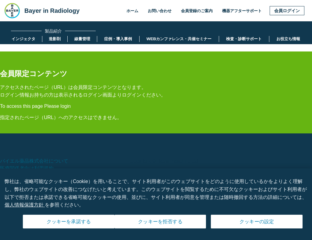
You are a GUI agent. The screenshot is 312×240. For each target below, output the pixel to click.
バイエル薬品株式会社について (34, 161)
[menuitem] (23, 39)
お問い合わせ (160, 11)
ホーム (132, 11)
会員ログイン (287, 10)
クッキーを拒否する (160, 223)
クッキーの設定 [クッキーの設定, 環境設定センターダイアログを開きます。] (256, 223)
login (65, 106)
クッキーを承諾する (69, 223)
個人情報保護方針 (25, 206)
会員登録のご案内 (197, 11)
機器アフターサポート (242, 11)
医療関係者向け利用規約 (27, 168)
